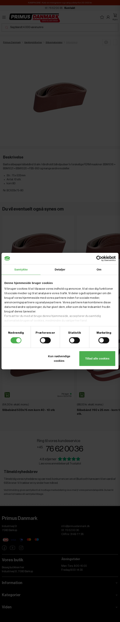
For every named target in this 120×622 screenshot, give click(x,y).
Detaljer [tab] (60, 269)
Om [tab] (99, 269)
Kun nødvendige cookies (59, 358)
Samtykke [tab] (21, 269)
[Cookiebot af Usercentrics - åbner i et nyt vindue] (99, 258)
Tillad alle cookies (97, 358)
